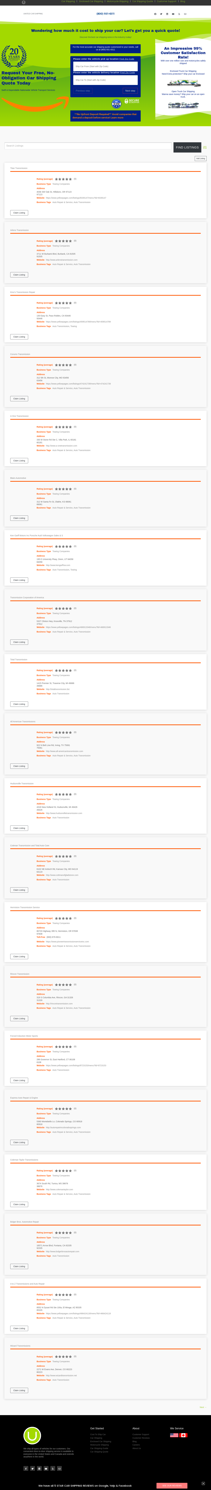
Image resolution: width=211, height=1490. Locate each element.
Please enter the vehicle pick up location (103, 59)
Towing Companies (61, 184)
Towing (73, 326)
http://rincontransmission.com (59, 1003)
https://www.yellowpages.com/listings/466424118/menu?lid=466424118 (78, 1313)
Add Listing (200, 158)
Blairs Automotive (18, 478)
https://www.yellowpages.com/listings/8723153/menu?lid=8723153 (76, 1065)
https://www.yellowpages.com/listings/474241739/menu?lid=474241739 (78, 384)
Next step (130, 90)
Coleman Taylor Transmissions (24, 1160)
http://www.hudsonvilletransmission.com (64, 813)
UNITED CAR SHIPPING (33, 13)
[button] (105, 116)
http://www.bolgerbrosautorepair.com (62, 1251)
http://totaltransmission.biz (58, 689)
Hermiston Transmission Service (25, 907)
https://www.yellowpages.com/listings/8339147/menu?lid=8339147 (76, 198)
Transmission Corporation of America (27, 597)
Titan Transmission (18, 168)
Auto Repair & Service (62, 202)
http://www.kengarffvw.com (58, 565)
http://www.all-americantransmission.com (64, 751)
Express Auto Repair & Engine (24, 1098)
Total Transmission (18, 659)
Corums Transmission (20, 354)
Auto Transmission (82, 202)
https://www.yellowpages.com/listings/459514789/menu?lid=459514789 (78, 322)
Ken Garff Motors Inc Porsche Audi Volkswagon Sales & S (36, 535)
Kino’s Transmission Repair (22, 292)
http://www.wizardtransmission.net (61, 1375)
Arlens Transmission (19, 230)
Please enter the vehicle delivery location (104, 72)
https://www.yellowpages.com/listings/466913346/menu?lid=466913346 (78, 627)
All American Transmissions (22, 721)
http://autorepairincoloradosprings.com (63, 1127)
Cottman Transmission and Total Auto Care (29, 845)
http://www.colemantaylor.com (59, 1189)
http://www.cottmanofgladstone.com (62, 875)
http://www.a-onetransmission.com (61, 446)
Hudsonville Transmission (22, 783)
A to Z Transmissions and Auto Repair (27, 1284)
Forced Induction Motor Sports (24, 1036)
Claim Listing (19, 213)
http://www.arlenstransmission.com (62, 260)
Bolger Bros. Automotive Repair (24, 1222)
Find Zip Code (126, 59)
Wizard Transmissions (20, 1346)
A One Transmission (19, 416)
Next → (203, 1407)
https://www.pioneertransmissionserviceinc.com (67, 941)
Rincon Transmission (19, 974)
